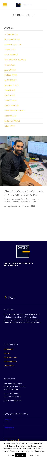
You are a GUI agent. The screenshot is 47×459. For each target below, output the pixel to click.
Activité (7, 353)
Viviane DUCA (10, 50)
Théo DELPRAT (10, 101)
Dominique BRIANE (12, 39)
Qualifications (9, 366)
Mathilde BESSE (10, 75)
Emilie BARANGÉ (11, 55)
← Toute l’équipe (11, 34)
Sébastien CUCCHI (11, 85)
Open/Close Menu (4, 5)
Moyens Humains (10, 357)
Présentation (8, 349)
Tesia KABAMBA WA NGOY (15, 60)
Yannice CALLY (10, 116)
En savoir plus (33, 455)
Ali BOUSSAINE (10, 80)
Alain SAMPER (10, 70)
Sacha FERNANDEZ (12, 121)
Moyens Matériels (10, 361)
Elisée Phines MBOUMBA (14, 111)
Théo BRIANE (9, 90)
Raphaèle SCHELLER (12, 44)
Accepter (20, 455)
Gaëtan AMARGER (11, 106)
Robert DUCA (9, 65)
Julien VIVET (9, 126)
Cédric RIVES (9, 95)
